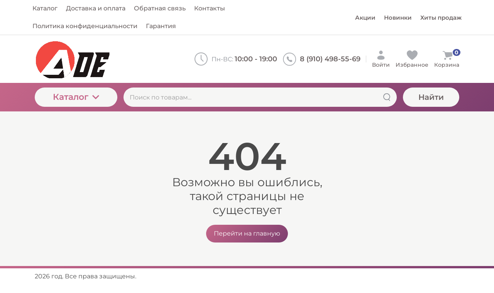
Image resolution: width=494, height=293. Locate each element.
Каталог (76, 97)
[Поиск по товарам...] (260, 97)
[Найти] (386, 97)
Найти (431, 97)
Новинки (398, 17)
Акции (365, 17)
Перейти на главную (247, 233)
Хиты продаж (441, 17)
